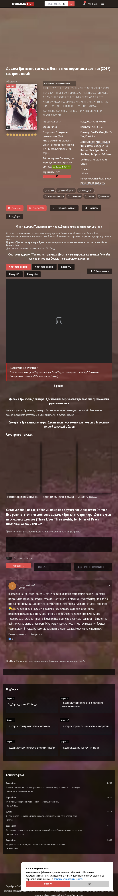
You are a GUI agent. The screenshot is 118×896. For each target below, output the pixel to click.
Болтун (10, 820)
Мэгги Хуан (94, 150)
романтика (76, 196)
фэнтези (105, 196)
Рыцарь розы (12, 806)
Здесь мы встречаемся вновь (20, 791)
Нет (89, 884)
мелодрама (87, 190)
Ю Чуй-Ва (90, 136)
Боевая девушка (14, 848)
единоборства (68, 190)
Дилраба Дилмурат (94, 146)
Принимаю (48, 884)
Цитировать (36, 634)
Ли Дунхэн (95, 154)
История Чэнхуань (15, 834)
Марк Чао (100, 141)
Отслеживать (36, 208)
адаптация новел (56, 196)
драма (51, 190)
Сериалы (23, 661)
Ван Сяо (104, 150)
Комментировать (17, 634)
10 (35, 134)
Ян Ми (92, 141)
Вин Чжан (85, 154)
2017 (58, 121)
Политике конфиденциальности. (68, 879)
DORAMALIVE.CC (12, 661)
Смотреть (14, 208)
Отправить (18, 565)
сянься (91, 196)
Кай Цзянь (106, 154)
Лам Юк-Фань (97, 132)
